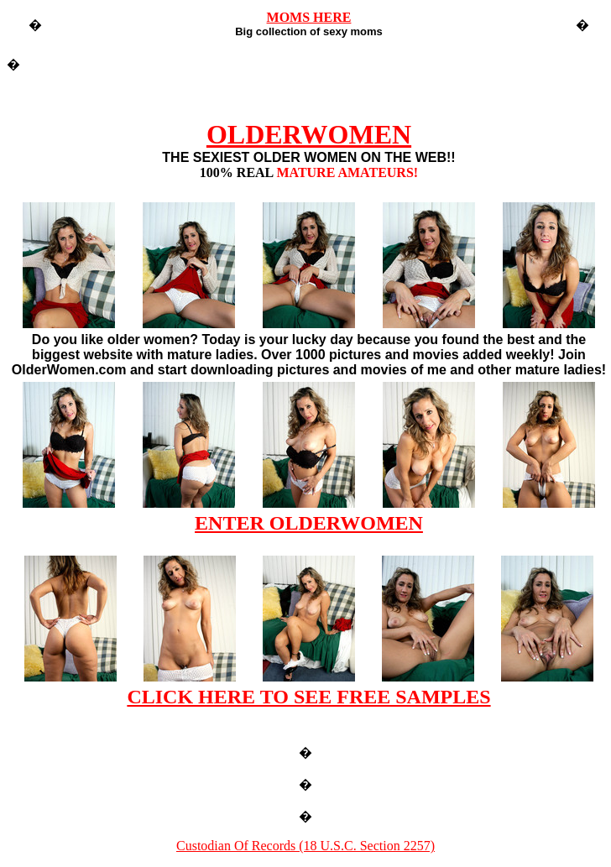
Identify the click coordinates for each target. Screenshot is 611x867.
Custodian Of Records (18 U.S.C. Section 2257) (305, 845)
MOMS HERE (309, 17)
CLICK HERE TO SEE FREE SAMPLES (308, 697)
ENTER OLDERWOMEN (309, 523)
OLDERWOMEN (308, 134)
